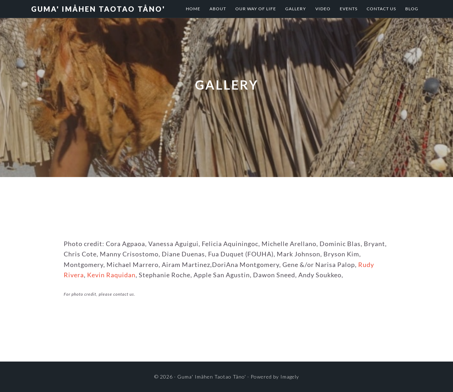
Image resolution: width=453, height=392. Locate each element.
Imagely (289, 377)
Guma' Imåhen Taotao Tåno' (98, 9)
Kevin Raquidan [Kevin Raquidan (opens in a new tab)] (111, 275)
